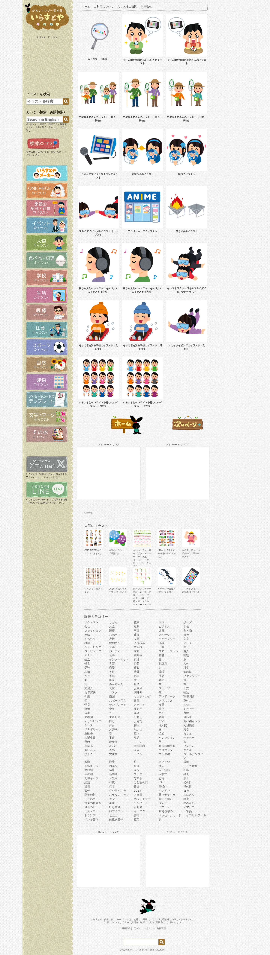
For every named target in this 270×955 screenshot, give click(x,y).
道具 (137, 626)
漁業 (112, 761)
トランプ (90, 815)
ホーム (86, 6)
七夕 (112, 798)
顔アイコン (116, 811)
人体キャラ (91, 765)
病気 (161, 622)
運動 (137, 667)
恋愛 (112, 667)
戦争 (137, 675)
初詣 (186, 770)
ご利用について (104, 6)
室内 (137, 733)
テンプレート (117, 704)
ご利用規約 (124, 928)
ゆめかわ (189, 803)
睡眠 (161, 671)
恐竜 (161, 778)
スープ (138, 774)
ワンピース (141, 803)
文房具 (88, 688)
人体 (186, 663)
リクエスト (91, 622)
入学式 (163, 774)
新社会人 (90, 750)
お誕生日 (90, 737)
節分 (87, 790)
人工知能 (164, 770)
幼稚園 (88, 717)
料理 (87, 642)
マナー (88, 655)
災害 (112, 663)
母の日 (187, 786)
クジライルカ (117, 790)
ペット (88, 675)
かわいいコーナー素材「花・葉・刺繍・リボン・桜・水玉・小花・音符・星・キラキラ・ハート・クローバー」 (142, 598)
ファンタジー (191, 675)
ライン (138, 754)
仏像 (112, 770)
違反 (161, 630)
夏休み (187, 700)
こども (113, 622)
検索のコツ (56, 151)
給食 (186, 774)
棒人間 (163, 725)
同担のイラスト (186, 174)
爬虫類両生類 (167, 745)
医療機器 (139, 642)
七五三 (113, 815)
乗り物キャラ (167, 794)
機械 (161, 642)
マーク (187, 642)
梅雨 (137, 725)
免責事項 (161, 928)
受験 (87, 667)
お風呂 (138, 688)
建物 (137, 634)
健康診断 (139, 745)
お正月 (163, 663)
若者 (161, 655)
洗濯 (137, 750)
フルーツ (164, 688)
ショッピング (92, 647)
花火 (137, 770)
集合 (186, 729)
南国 (112, 696)
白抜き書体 (116, 819)
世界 (161, 675)
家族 (112, 638)
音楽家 (113, 778)
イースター (141, 811)
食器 (161, 704)
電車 (87, 712)
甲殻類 (88, 770)
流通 (161, 733)
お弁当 (187, 750)
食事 (112, 655)
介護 (87, 696)
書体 (137, 815)
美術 (112, 671)
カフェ (187, 733)
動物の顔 (90, 794)
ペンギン (164, 790)
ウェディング (142, 696)
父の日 (187, 782)
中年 (112, 708)
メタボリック (92, 729)
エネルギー (116, 717)
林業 (112, 782)
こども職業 (190, 765)
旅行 (186, 634)
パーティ (114, 651)
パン (161, 712)
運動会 (88, 733)
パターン (164, 807)
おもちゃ (90, 638)
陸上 (186, 798)
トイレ (138, 741)
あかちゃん (116, 684)
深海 (87, 761)
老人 (186, 651)
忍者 (112, 786)
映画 (161, 708)
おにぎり (189, 794)
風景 (112, 680)
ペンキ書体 (91, 819)
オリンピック (92, 721)
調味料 (138, 692)
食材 (112, 688)
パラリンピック (119, 794)
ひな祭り (114, 807)
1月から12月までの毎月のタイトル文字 (167, 553)
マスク (113, 692)
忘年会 (138, 778)
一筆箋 (187, 811)
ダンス (88, 725)
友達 (137, 659)
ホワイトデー (142, 798)
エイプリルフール (194, 815)
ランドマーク (167, 696)
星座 (112, 803)
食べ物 (187, 630)
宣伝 (137, 819)
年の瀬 (88, 774)
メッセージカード (170, 815)
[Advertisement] (47, 63)
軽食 (87, 663)
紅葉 (87, 782)
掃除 (137, 671)
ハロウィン (166, 750)
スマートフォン (168, 651)
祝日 (87, 786)
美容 (112, 675)
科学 (186, 667)
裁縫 (186, 761)
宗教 (186, 712)
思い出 (138, 729)
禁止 (186, 778)
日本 (161, 647)
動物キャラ (116, 642)
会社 (87, 626)
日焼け (163, 786)
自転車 (187, 717)
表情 (87, 671)
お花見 (113, 765)
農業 (161, 717)
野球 (87, 741)
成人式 (163, 803)
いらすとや (138, 949)
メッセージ (190, 708)
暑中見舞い (166, 798)
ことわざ (90, 798)
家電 (137, 638)
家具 (137, 651)
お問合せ (146, 6)
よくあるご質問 (127, 6)
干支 (186, 688)
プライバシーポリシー (143, 928)
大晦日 (138, 794)
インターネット (119, 659)
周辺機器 (189, 725)
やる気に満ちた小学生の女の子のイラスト (191, 553)
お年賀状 (90, 692)
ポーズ (187, 622)
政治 (87, 708)
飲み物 (138, 647)
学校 (186, 626)
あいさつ (164, 761)
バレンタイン (167, 737)
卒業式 (88, 745)
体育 (112, 725)
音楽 (112, 647)
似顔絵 (187, 671)
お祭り (187, 704)
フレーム (189, 745)
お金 (112, 626)
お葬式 (113, 729)
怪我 (87, 704)
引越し (138, 717)
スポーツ (114, 634)
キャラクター (167, 638)
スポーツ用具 (117, 700)
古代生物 (164, 754)
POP (162, 721)
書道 (137, 786)
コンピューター (94, 651)
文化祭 (113, 754)
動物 (186, 655)
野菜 (137, 663)
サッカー (189, 737)
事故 (137, 630)
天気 (112, 750)
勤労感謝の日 (167, 811)
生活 (87, 659)
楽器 (137, 712)
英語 (137, 737)
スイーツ (164, 634)
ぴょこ (88, 754)
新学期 (113, 774)
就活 (161, 680)
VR (161, 782)
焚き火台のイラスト (187, 231)
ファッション (92, 630)
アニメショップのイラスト (142, 231)
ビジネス (164, 626)
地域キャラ (91, 778)
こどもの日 (141, 782)
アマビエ (189, 807)
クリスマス (166, 700)
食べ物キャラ (191, 721)
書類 (137, 700)
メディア (139, 704)
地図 (161, 765)
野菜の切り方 (92, 803)
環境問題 (189, 696)
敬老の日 (90, 807)
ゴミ (112, 712)
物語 (186, 692)
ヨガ (186, 790)
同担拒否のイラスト (143, 174)
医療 (112, 630)
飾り (112, 721)
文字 (186, 638)
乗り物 (138, 655)
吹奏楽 (113, 741)
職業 (137, 622)
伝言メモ (90, 811)
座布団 (138, 708)
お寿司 (138, 721)
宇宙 (112, 737)
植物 (137, 684)
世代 (137, 765)
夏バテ (113, 745)
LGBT (137, 790)
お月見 (138, 807)
